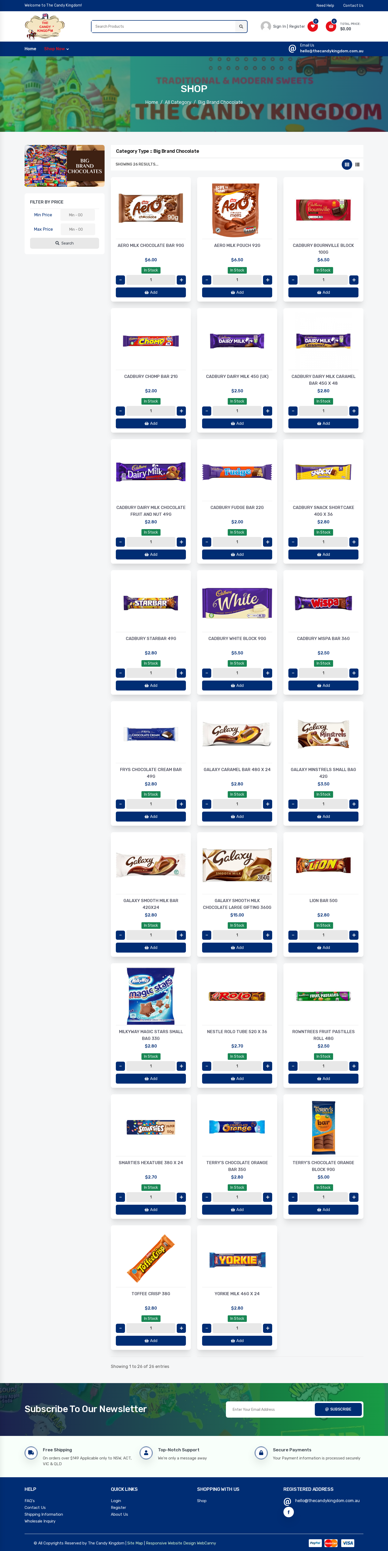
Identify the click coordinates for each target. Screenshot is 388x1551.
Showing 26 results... (137, 164)
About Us (119, 1514)
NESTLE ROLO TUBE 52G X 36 (237, 1031)
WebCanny (206, 1543)
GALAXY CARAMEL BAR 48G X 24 (237, 769)
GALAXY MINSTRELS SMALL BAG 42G (323, 773)
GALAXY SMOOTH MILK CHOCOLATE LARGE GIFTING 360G (237, 904)
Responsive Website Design (171, 1543)
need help (325, 5)
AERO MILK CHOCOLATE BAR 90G (151, 245)
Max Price (43, 229)
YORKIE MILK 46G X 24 (237, 1293)
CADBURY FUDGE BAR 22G (237, 507)
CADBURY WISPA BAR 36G (323, 638)
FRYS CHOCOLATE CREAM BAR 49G (151, 773)
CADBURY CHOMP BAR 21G (151, 376)
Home (151, 102)
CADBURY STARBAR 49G (151, 638)
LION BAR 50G (324, 900)
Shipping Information (44, 1514)
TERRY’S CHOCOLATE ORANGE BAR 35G (237, 1166)
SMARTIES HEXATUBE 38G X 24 (151, 1162)
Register (118, 1507)
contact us (353, 5)
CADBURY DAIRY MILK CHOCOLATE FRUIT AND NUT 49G (151, 511)
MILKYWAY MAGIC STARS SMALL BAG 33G (151, 1035)
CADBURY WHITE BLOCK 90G (237, 638)
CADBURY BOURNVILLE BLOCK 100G (323, 249)
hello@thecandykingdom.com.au (331, 51)
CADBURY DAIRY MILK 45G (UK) (237, 376)
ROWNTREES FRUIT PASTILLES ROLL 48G (323, 1035)
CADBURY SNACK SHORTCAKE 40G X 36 (323, 511)
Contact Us (35, 1507)
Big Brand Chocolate (220, 102)
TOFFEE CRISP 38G (151, 1293)
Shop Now (54, 48)
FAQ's (30, 1500)
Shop (202, 1500)
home (30, 48)
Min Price (43, 214)
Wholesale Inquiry (40, 1521)
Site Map (135, 1543)
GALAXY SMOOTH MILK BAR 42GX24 (150, 904)
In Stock (151, 270)
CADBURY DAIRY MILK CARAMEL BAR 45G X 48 (324, 380)
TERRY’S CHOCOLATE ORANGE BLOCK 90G (323, 1166)
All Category (178, 102)
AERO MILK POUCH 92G (237, 245)
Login (116, 1500)
